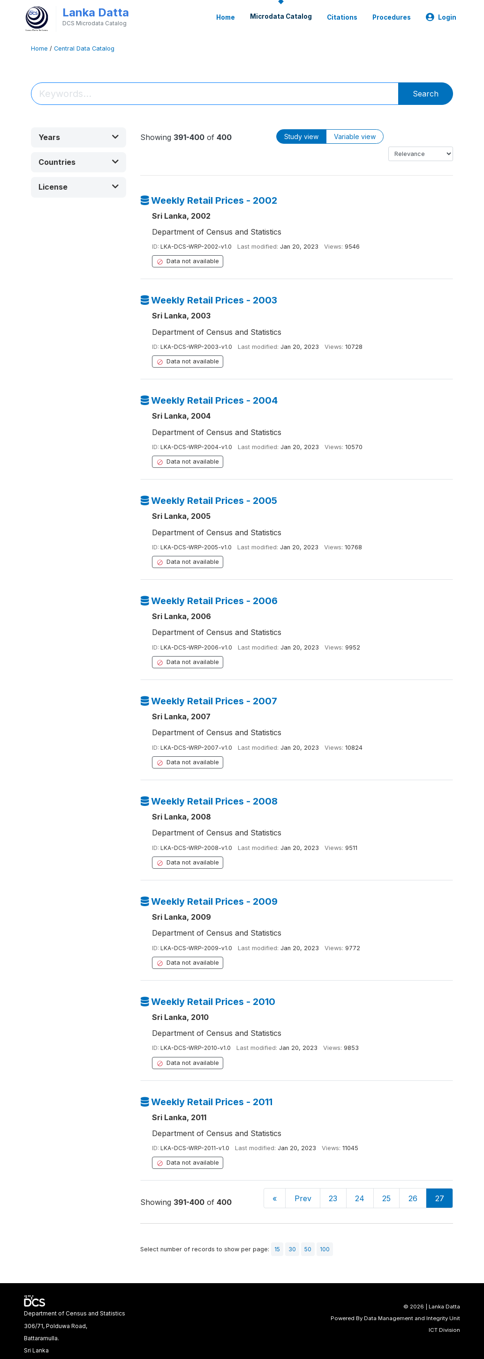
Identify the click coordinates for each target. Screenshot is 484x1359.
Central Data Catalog (84, 48)
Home (225, 17)
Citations (342, 17)
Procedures (391, 17)
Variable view (355, 136)
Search (426, 93)
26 (412, 1198)
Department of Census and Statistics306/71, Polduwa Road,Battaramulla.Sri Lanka (74, 1332)
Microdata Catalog (281, 16)
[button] (78, 137)
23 (333, 1198)
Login (441, 17)
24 (359, 1198)
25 (386, 1198)
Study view (301, 136)
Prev (303, 1198)
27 (439, 1198)
